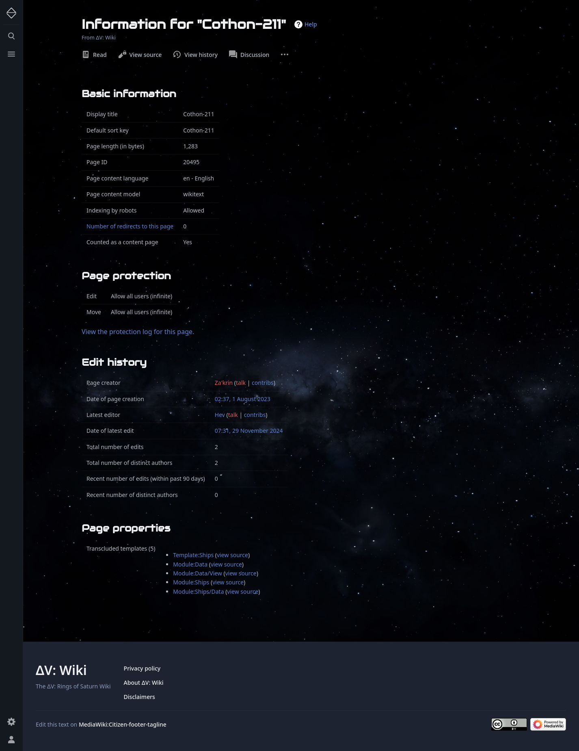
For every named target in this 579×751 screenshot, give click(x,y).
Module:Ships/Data (198, 591)
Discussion (249, 54)
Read (94, 54)
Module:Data (190, 564)
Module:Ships (191, 582)
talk (241, 382)
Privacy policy (142, 668)
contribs (263, 382)
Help (311, 24)
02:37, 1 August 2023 (242, 399)
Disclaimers (139, 697)
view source (232, 555)
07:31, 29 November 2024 (249, 430)
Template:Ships (193, 555)
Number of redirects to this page (129, 226)
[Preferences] (11, 722)
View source (140, 54)
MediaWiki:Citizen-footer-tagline (122, 724)
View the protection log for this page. (138, 331)
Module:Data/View (197, 573)
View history (195, 54)
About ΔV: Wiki (144, 682)
